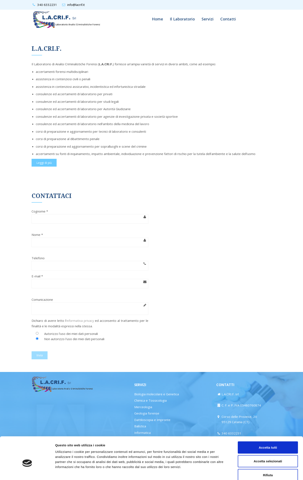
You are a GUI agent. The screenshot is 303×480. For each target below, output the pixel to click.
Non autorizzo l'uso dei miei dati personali (74, 339)
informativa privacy (80, 320)
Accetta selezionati (268, 438)
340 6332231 (47, 5)
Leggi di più (44, 163)
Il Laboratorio (182, 18)
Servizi (208, 18)
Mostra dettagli (221, 471)
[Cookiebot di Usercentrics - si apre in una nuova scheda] (27, 472)
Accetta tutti (268, 425)
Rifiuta (268, 452)
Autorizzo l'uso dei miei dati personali (71, 334)
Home (157, 18)
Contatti (228, 18)
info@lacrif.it (76, 5)
